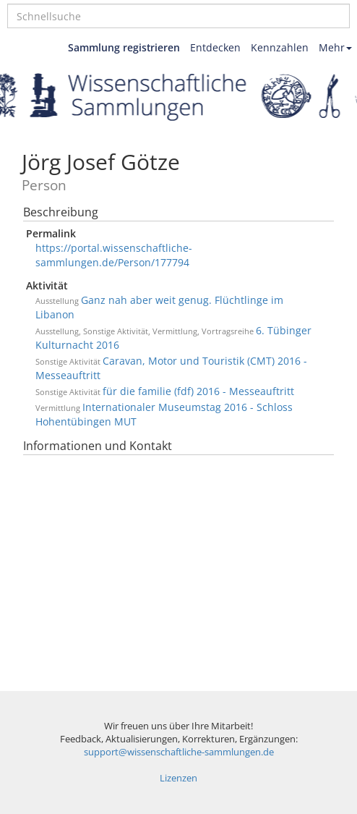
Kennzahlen (280, 47)
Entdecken (215, 47)
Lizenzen (178, 778)
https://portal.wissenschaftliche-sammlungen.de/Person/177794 (113, 255)
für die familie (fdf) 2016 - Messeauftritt (198, 391)
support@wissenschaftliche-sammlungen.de (179, 752)
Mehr (335, 47)
